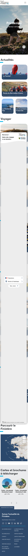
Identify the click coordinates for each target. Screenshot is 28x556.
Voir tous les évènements (14, 414)
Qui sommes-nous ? (6, 529)
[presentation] (11, 503)
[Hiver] (17, 46)
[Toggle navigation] (25, 2)
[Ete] (3, 46)
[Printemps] (24, 46)
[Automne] (10, 46)
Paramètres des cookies (7, 507)
